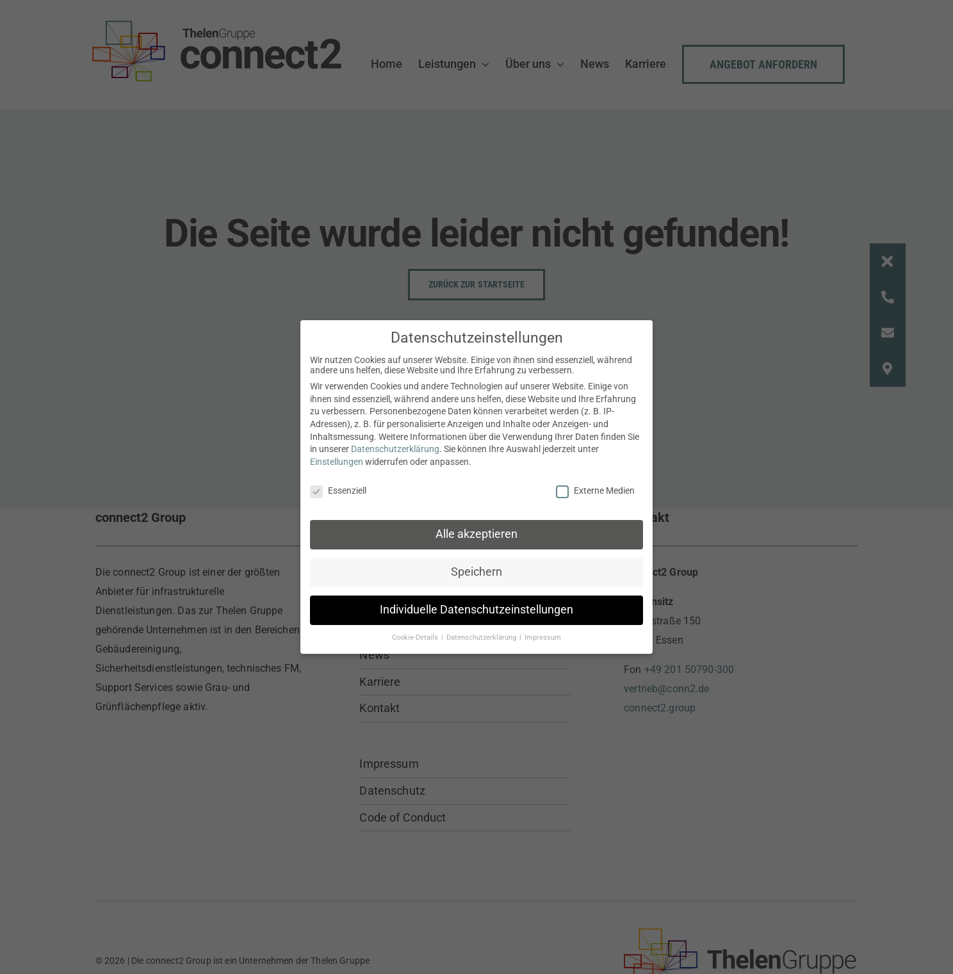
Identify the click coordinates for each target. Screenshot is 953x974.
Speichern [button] (476, 571)
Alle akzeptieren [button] (476, 534)
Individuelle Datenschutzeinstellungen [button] (476, 609)
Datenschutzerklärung (395, 449)
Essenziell (338, 490)
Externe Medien (595, 490)
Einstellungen (336, 462)
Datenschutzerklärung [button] (482, 637)
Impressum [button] (543, 637)
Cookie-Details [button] (416, 637)
